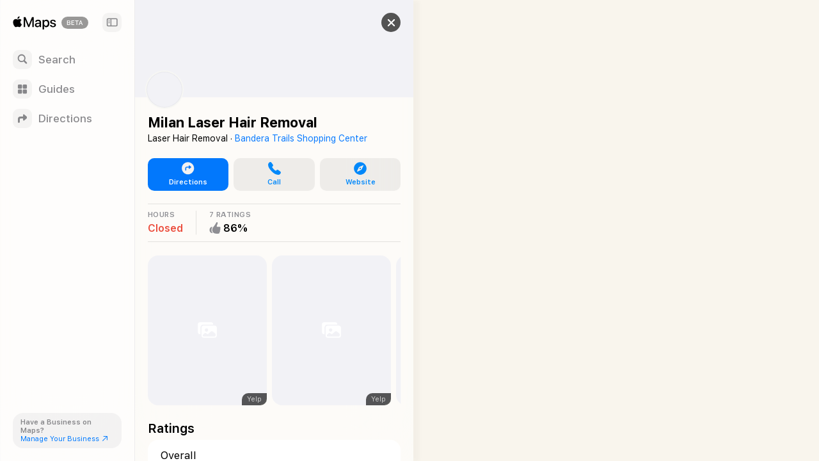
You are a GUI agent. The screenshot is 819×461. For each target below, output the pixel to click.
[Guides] (67, 89)
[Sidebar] (112, 22)
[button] (381, 22)
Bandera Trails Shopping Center (301, 138)
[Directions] (67, 118)
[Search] (67, 59)
